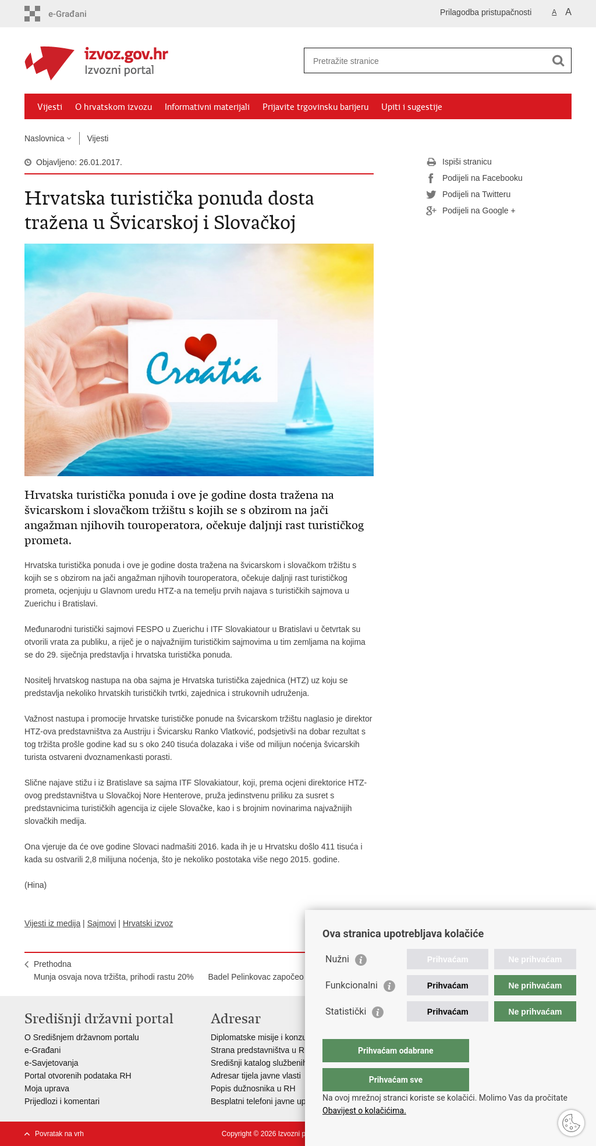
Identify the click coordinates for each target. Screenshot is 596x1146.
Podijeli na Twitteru (468, 195)
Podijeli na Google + (471, 211)
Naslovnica (44, 138)
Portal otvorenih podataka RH (78, 1075)
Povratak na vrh (59, 1134)
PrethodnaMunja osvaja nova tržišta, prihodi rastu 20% (114, 970)
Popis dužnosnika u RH (253, 1088)
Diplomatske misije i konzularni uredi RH (284, 1037)
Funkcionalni (351, 1008)
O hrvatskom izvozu (113, 107)
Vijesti (49, 107)
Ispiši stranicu (459, 162)
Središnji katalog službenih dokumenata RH (289, 1063)
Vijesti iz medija (52, 923)
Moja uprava (46, 1088)
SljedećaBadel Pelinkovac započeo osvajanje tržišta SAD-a (286, 976)
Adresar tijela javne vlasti (256, 1075)
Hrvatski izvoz (148, 923)
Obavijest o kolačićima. (364, 1110)
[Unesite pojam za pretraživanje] (425, 60)
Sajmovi (101, 923)
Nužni (337, 982)
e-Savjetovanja (51, 1063)
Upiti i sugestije (411, 107)
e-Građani (42, 1050)
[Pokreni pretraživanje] (558, 60)
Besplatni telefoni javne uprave (266, 1101)
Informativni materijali (207, 107)
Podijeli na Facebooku (474, 178)
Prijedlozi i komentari (62, 1101)
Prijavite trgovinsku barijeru (315, 107)
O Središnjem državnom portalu (81, 1037)
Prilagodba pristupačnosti (485, 12)
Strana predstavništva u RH (260, 1050)
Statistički (345, 1034)
